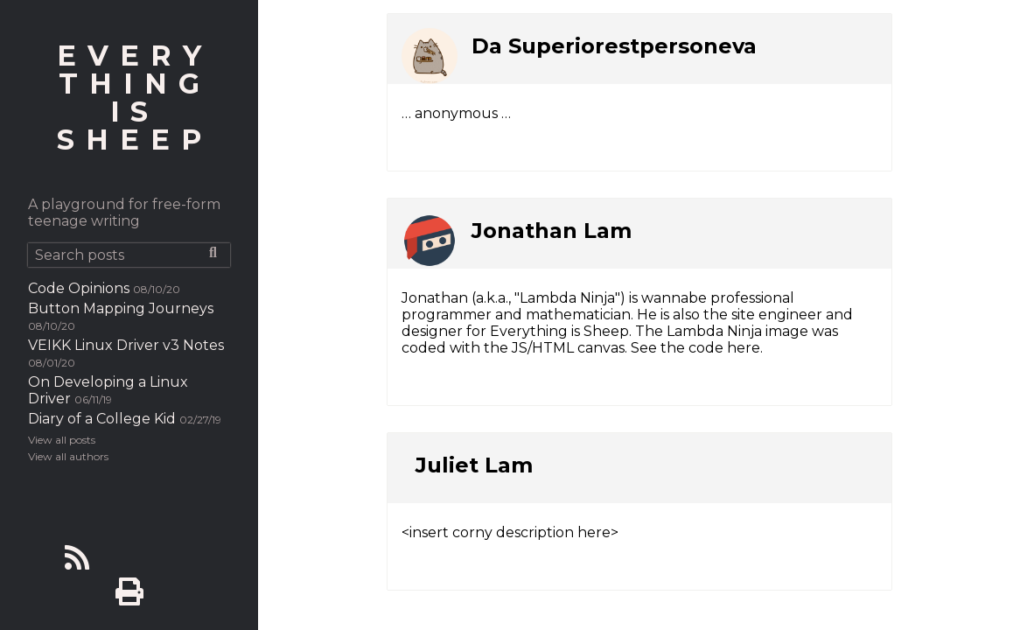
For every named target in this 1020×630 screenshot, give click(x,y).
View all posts (61, 439)
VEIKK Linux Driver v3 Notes (126, 345)
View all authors (68, 456)
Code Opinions (78, 288)
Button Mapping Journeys (120, 308)
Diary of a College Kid (102, 418)
